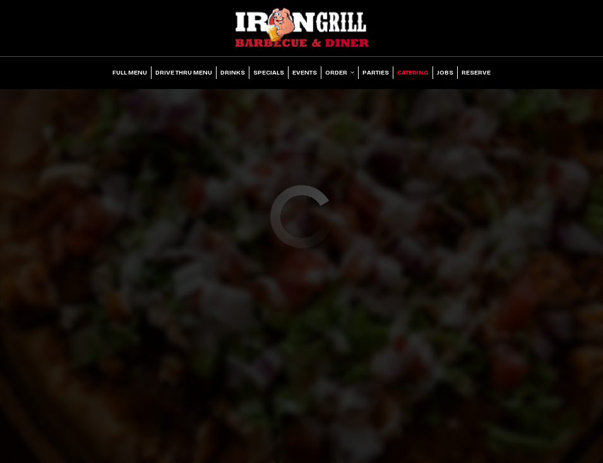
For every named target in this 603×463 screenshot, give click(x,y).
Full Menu (129, 72)
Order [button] (339, 72)
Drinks (232, 72)
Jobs (445, 72)
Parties (375, 72)
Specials (268, 72)
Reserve (476, 72)
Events (304, 72)
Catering (413, 72)
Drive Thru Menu (183, 72)
